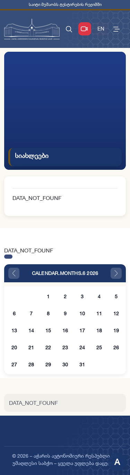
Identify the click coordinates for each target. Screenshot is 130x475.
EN (100, 28)
